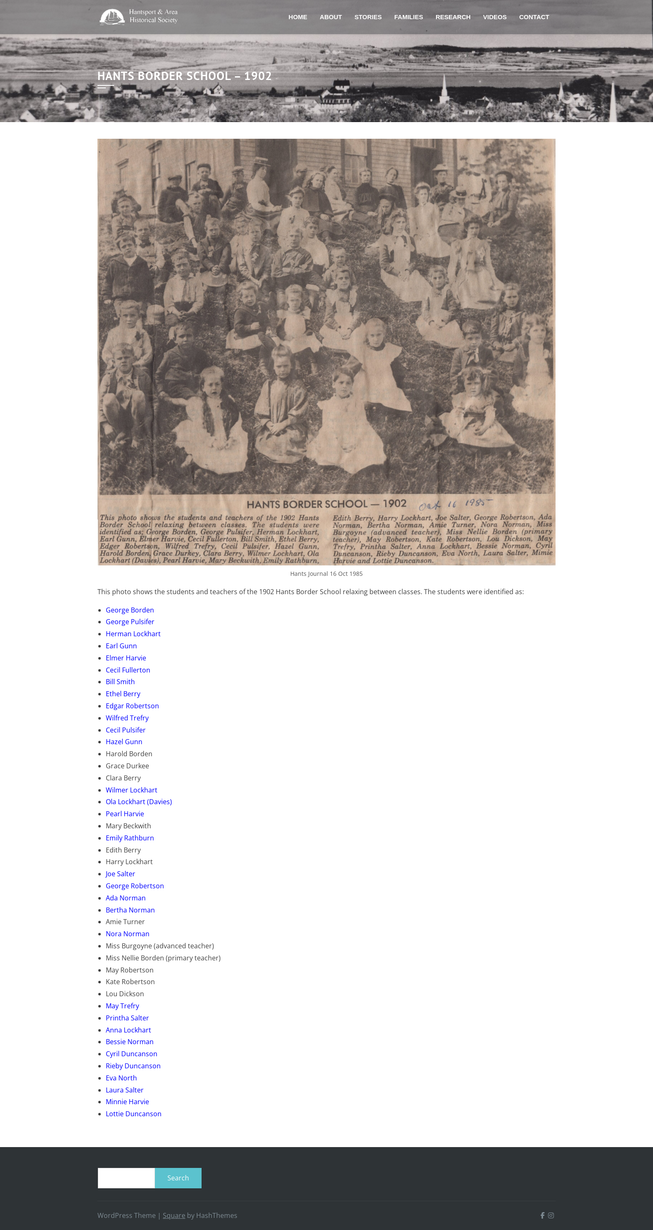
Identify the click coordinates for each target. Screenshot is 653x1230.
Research (453, 16)
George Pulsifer (130, 621)
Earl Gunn (121, 645)
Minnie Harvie (127, 1101)
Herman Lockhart (133, 633)
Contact (534, 16)
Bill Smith (120, 681)
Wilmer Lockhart (131, 790)
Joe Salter (120, 873)
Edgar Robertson (132, 705)
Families (408, 16)
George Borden (130, 610)
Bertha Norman (130, 910)
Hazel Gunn (124, 741)
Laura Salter (125, 1090)
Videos (495, 16)
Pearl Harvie (125, 813)
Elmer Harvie (126, 657)
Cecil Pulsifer (126, 730)
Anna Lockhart (128, 1030)
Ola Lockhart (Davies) (139, 801)
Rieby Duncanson (133, 1065)
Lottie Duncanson (134, 1113)
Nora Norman (128, 933)
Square (174, 1215)
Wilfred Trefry (127, 717)
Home (298, 16)
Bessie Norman (130, 1041)
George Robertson (135, 885)
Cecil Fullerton (128, 670)
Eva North (121, 1077)
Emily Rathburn (130, 837)
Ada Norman (126, 897)
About (331, 16)
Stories (368, 16)
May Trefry (122, 1005)
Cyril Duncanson (131, 1053)
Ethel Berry (123, 693)
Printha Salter (127, 1017)
